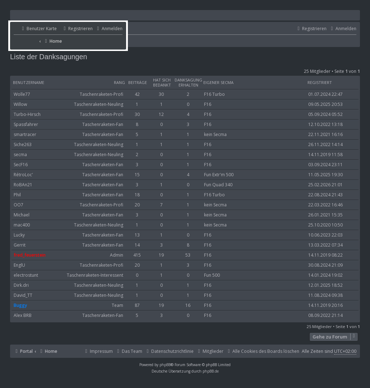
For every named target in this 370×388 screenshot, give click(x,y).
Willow (20, 104)
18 (137, 195)
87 (137, 305)
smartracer (25, 134)
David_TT (23, 295)
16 (187, 305)
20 (137, 205)
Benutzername (28, 82)
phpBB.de (211, 371)
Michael (21, 215)
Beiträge (137, 82)
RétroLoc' (23, 175)
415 (137, 255)
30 (161, 94)
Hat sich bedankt (162, 83)
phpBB (165, 364)
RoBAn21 (23, 185)
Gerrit (20, 245)
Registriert (319, 82)
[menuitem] (35, 29)
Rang (119, 82)
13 (137, 235)
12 (161, 114)
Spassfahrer (26, 124)
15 (137, 175)
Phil (17, 195)
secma (20, 154)
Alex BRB (23, 315)
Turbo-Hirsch (27, 114)
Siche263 (23, 144)
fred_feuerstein (30, 255)
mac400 (22, 225)
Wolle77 (22, 94)
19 (161, 255)
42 (137, 94)
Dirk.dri (21, 285)
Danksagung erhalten (188, 83)
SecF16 (21, 165)
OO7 (18, 205)
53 (187, 255)
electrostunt (26, 275)
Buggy (20, 305)
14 (137, 245)
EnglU (19, 265)
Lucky (19, 235)
